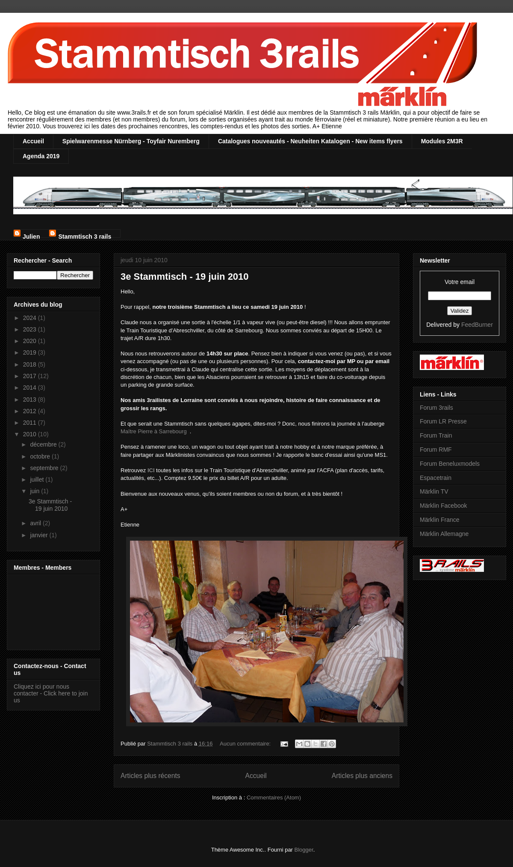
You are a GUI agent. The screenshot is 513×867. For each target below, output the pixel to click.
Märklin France (440, 519)
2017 (30, 376)
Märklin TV (434, 491)
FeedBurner (477, 324)
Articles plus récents (150, 775)
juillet (37, 479)
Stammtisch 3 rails (84, 235)
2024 (30, 317)
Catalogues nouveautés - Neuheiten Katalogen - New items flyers (310, 141)
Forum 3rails (436, 407)
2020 (30, 340)
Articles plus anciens (362, 775)
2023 (30, 329)
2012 (30, 411)
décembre (44, 444)
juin (35, 491)
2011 (30, 422)
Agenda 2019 (41, 156)
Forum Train (436, 435)
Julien (31, 235)
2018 (30, 364)
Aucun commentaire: (246, 743)
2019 (30, 352)
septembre (45, 468)
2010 (30, 434)
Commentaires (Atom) (274, 797)
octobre (41, 456)
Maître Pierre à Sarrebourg (154, 431)
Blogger (304, 849)
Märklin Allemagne (444, 533)
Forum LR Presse (443, 421)
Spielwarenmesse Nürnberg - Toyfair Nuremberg (131, 141)
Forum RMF (436, 449)
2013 (30, 399)
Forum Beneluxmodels (450, 463)
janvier (39, 535)
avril (36, 523)
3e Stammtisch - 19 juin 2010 (185, 276)
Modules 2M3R (442, 141)
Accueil (33, 141)
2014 (30, 387)
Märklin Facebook (443, 505)
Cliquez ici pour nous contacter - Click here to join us (51, 693)
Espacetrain (435, 477)
